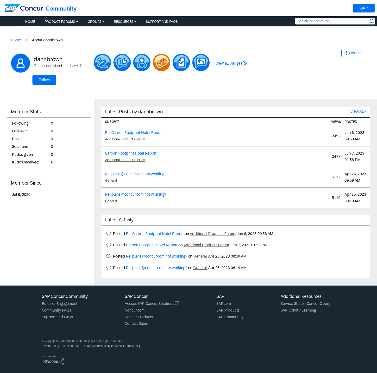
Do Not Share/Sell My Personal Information (110, 346)
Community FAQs (56, 310)
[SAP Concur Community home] (24, 8)
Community (61, 8)
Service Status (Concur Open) (305, 303)
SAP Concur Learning (298, 310)
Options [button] (355, 53)
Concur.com (135, 310)
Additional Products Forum (125, 139)
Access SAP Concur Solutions (152, 303)
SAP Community (230, 317)
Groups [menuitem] (94, 22)
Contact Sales (136, 323)
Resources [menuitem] (123, 22)
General (111, 180)
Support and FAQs (57, 317)
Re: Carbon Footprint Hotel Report (134, 133)
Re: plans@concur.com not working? (135, 174)
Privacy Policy (50, 346)
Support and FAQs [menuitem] (162, 22)
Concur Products (139, 317)
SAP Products (227, 310)
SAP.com (223, 303)
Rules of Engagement (59, 303)
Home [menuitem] (30, 22)
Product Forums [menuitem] (60, 22)
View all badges (228, 63)
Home (16, 40)
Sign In (364, 8)
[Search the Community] (335, 21)
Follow (44, 80)
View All (357, 111)
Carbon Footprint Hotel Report (131, 153)
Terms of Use (71, 346)
